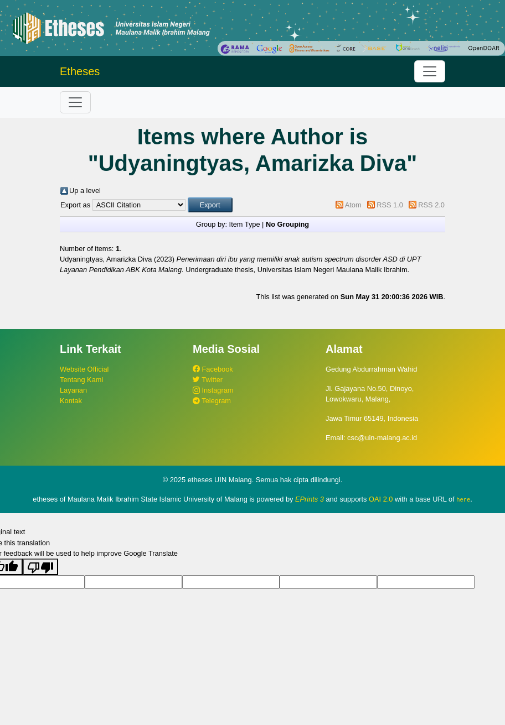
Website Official (84, 369)
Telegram (212, 401)
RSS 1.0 (390, 205)
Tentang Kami (81, 379)
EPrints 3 (309, 499)
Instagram (213, 390)
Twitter (208, 379)
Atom (353, 205)
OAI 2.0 (381, 499)
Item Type (244, 224)
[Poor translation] (40, 567)
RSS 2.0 (431, 205)
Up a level (85, 190)
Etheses (80, 71)
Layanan (73, 390)
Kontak (71, 401)
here (463, 499)
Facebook (213, 369)
